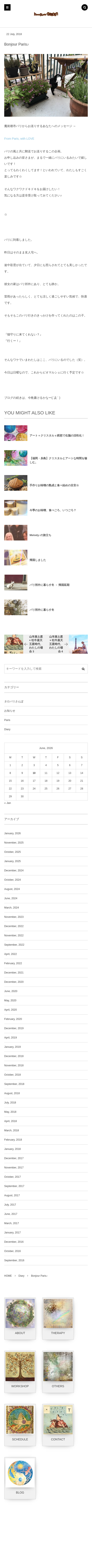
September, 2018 (14, 1084)
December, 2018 (14, 1056)
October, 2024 (12, 879)
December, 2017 (14, 1158)
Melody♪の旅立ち (40, 538)
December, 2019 (14, 1028)
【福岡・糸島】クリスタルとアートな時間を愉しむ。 (58, 463)
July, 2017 (10, 1204)
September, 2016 (14, 1260)
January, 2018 (12, 1149)
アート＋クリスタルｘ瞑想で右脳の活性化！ (57, 438)
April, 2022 (10, 954)
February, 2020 (13, 1019)
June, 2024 (10, 898)
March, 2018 (11, 1130)
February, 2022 (13, 963)
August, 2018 (12, 1093)
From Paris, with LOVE (19, 138)
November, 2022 (14, 935)
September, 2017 (14, 1186)
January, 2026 (12, 833)
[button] (84, 7)
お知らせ (9, 710)
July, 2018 (10, 1102)
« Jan (7, 802)
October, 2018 (12, 1074)
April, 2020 (10, 1009)
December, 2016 (14, 1241)
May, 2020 (10, 1000)
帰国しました (38, 563)
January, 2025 (12, 861)
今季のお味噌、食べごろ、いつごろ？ (53, 513)
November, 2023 (14, 916)
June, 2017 (10, 1214)
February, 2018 (13, 1139)
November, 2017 (14, 1167)
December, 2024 (14, 870)
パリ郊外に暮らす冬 (42, 613)
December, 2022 (14, 926)
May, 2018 (10, 1111)
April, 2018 (10, 1121)
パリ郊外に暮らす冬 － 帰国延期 (49, 588)
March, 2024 (11, 907)
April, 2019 (10, 1037)
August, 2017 (12, 1195)
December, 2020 (14, 981)
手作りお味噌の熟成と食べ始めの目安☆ (54, 488)
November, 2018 (14, 1065)
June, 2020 (10, 991)
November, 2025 (14, 842)
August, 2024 (12, 889)
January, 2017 (12, 1232)
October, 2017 (12, 1176)
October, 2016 (12, 1251)
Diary (7, 729)
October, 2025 (12, 851)
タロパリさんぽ (13, 701)
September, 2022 (14, 944)
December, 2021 (14, 972)
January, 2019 (12, 1046)
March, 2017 (11, 1223)
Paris (7, 720)
